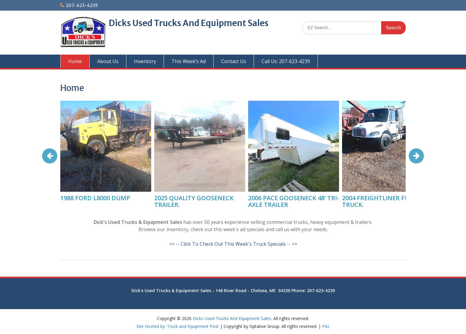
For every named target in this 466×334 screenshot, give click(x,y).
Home (75, 61)
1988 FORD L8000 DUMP (95, 198)
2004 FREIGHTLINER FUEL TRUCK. (379, 201)
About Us (107, 61)
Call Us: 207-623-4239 (285, 61)
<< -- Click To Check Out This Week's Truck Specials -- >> (233, 244)
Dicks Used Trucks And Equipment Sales (188, 23)
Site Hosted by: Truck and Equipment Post (177, 326)
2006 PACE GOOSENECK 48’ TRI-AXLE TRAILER (293, 201)
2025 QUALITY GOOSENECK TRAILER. (194, 201)
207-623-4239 (82, 5)
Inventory (145, 61)
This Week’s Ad (188, 61)
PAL (326, 326)
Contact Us (233, 61)
